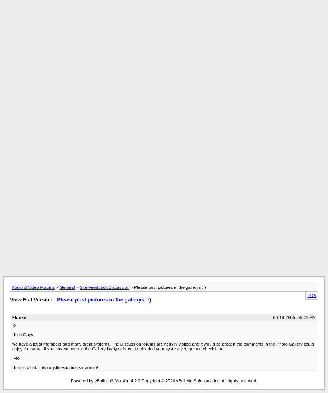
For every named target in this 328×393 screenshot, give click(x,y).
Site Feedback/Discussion (104, 287)
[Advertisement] (164, 20)
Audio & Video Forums (33, 287)
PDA (311, 295)
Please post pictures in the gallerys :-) (104, 300)
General (67, 287)
